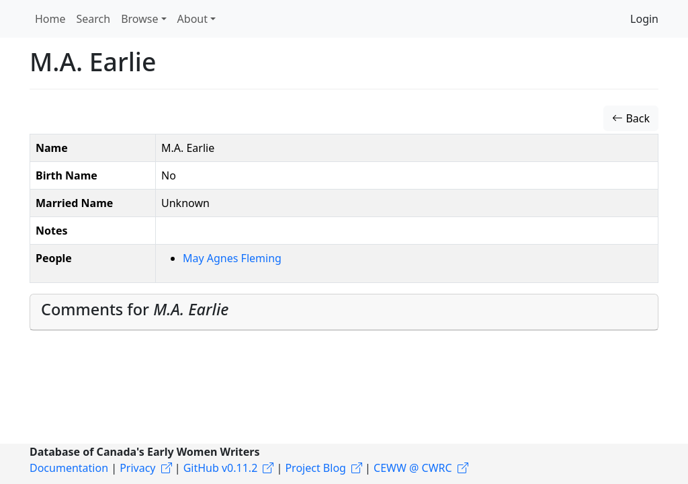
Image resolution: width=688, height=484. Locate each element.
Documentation (69, 467)
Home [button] (50, 18)
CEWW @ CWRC (413, 467)
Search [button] (94, 18)
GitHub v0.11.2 (220, 467)
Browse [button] (139, 18)
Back (631, 118)
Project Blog (315, 467)
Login (644, 18)
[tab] (344, 312)
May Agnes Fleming (232, 258)
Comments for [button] (134, 309)
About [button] (192, 18)
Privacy (137, 467)
